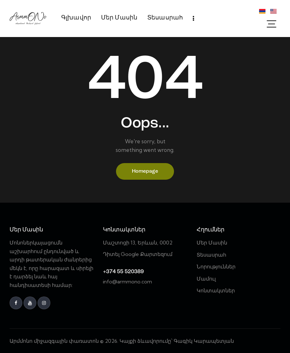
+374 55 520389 (123, 271)
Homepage (145, 171)
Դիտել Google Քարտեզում (137, 254)
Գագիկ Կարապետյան (204, 341)
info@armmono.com (127, 281)
